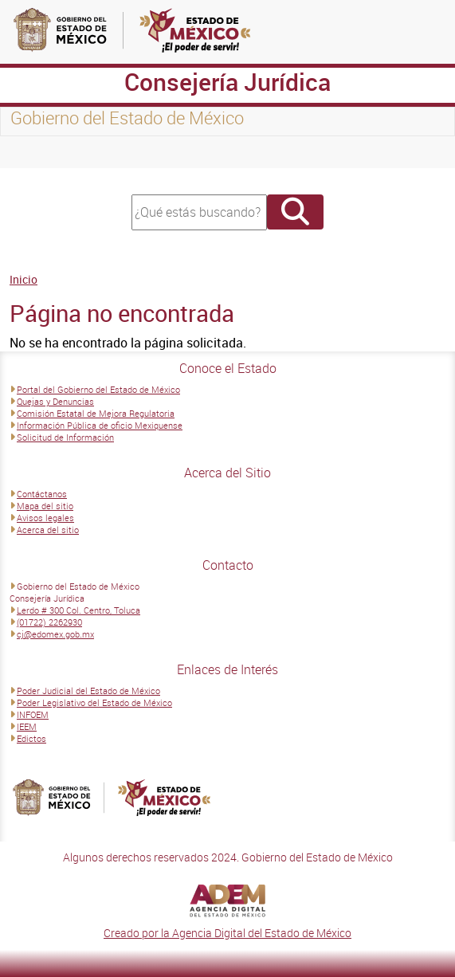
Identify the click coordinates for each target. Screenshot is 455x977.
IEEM (27, 726)
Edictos (31, 738)
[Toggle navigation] (32, 152)
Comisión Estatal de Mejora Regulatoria (96, 413)
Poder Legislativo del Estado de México (94, 702)
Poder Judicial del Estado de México (88, 690)
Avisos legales (45, 518)
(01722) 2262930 (49, 622)
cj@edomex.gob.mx (55, 634)
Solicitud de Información (65, 437)
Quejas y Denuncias (55, 401)
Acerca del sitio (48, 530)
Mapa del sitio (45, 506)
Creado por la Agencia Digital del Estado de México (227, 932)
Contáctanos (42, 494)
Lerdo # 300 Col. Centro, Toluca (78, 610)
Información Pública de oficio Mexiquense (99, 425)
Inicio (23, 279)
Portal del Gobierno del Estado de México (98, 389)
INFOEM (33, 714)
